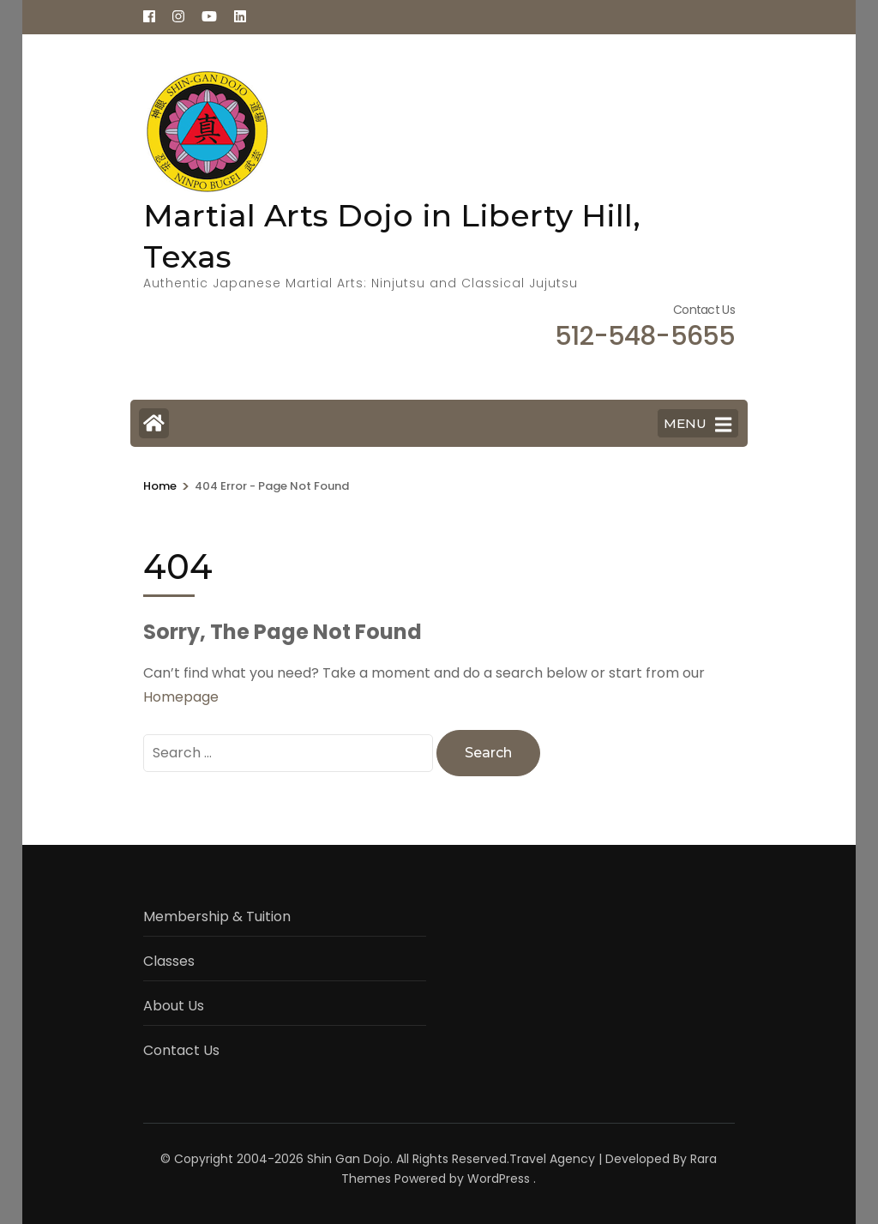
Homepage (181, 697)
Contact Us (181, 1050)
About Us (173, 1006)
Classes (169, 961)
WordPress (498, 1178)
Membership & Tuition (217, 916)
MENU (697, 424)
